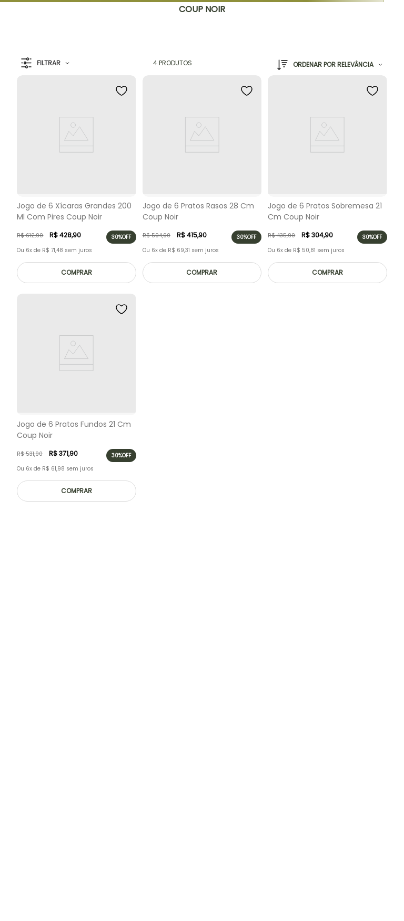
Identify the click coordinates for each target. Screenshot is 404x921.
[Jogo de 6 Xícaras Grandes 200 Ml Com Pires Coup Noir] (76, 181)
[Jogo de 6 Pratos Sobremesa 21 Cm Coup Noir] (327, 181)
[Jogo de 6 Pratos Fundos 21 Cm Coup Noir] (76, 400)
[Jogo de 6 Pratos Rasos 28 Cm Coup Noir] (202, 181)
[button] (45, 63)
